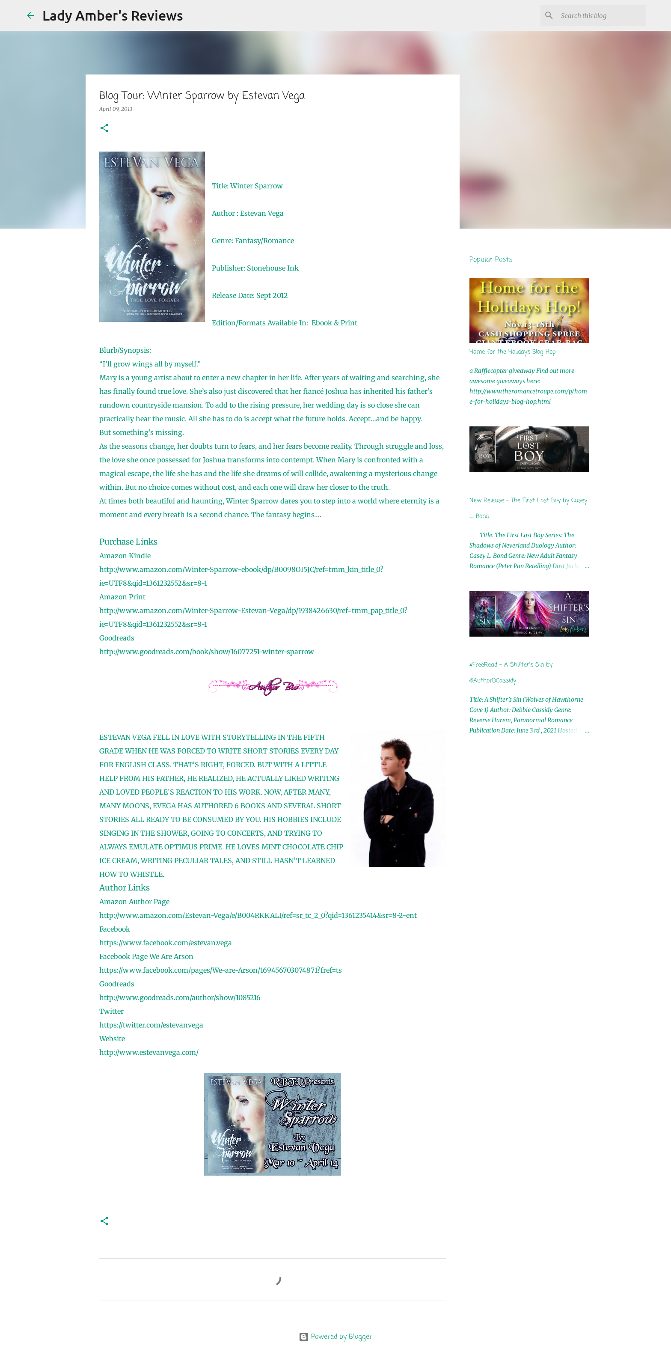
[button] (104, 128)
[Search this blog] (601, 15)
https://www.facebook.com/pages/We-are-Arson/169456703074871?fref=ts (220, 970)
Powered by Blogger (335, 1337)
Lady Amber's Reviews (112, 15)
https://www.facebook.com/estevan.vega (165, 942)
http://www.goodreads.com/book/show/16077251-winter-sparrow (206, 651)
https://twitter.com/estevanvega (151, 1025)
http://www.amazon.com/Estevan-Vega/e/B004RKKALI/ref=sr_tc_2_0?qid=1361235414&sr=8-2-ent (258, 915)
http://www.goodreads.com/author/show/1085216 (180, 997)
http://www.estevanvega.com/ (149, 1052)
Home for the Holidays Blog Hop (512, 352)
